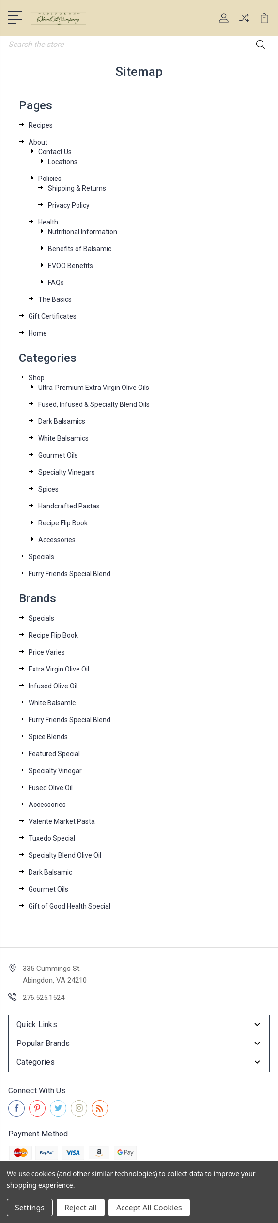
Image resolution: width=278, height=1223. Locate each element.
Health (48, 222)
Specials (41, 557)
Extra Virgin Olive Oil (59, 669)
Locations (62, 161)
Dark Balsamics (61, 421)
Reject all (80, 1207)
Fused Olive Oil (51, 787)
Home (38, 333)
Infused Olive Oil (53, 686)
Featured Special (54, 754)
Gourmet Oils (58, 455)
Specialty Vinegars (66, 472)
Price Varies (47, 652)
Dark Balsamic (50, 872)
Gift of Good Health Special (69, 906)
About (38, 142)
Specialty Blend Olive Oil (65, 855)
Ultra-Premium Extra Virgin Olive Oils (93, 387)
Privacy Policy (69, 205)
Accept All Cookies (149, 1207)
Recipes (41, 125)
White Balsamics (63, 438)
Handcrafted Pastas (69, 506)
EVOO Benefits (70, 265)
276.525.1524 (43, 997)
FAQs (56, 282)
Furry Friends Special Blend (69, 574)
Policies (50, 178)
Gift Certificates (53, 316)
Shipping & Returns (77, 188)
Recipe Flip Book (63, 523)
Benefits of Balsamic (79, 249)
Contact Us (55, 152)
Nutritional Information (82, 232)
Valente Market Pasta (62, 821)
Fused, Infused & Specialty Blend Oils (94, 404)
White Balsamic (52, 703)
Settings (30, 1207)
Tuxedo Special (52, 838)
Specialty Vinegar (55, 771)
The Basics (55, 299)
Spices (48, 489)
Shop (37, 378)
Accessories (57, 540)
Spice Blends (48, 737)
